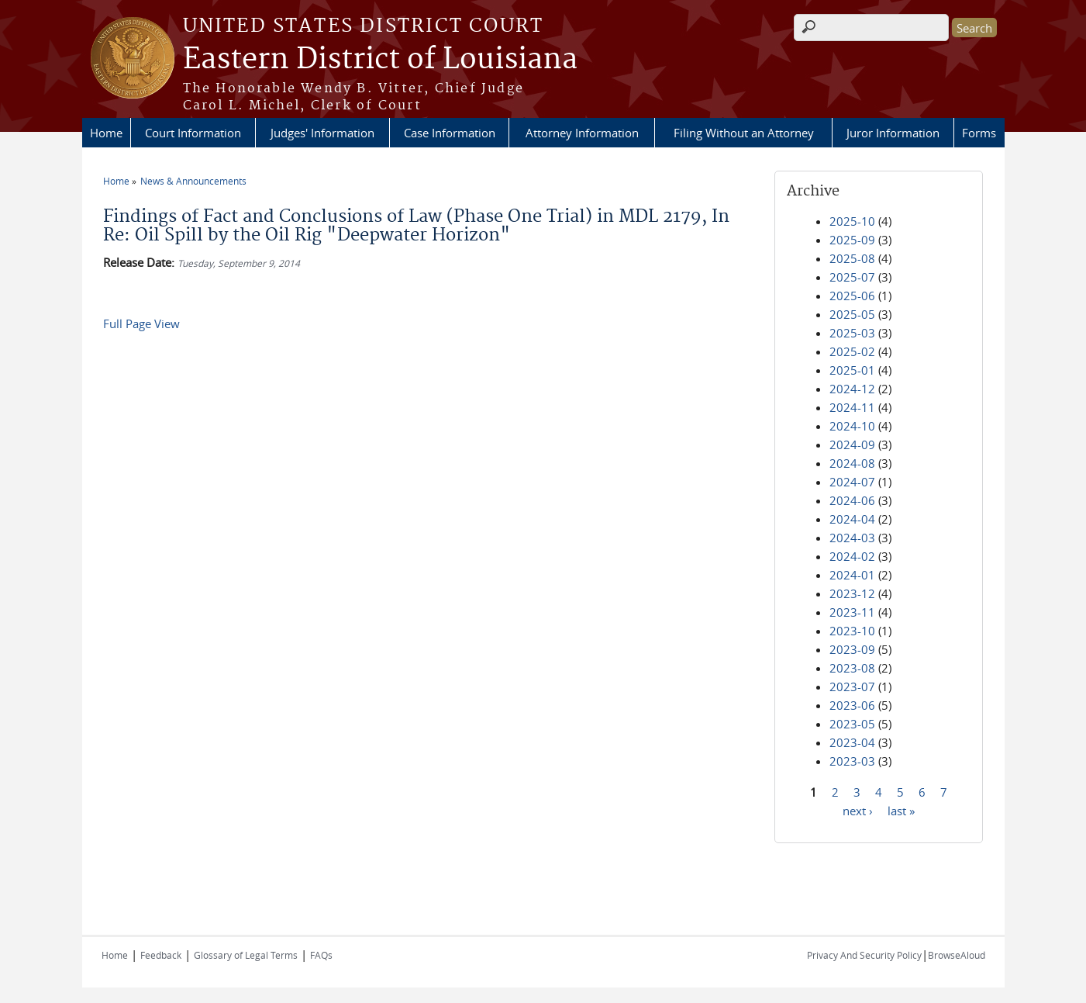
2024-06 (852, 500)
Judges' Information (322, 132)
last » (901, 810)
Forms (979, 132)
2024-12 (852, 388)
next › (858, 810)
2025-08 (852, 258)
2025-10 (852, 221)
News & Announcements (193, 181)
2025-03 (852, 333)
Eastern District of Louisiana (380, 60)
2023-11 (852, 612)
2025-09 (852, 239)
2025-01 (852, 370)
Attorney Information (582, 132)
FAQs (321, 955)
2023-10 (852, 630)
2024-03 (852, 537)
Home (106, 132)
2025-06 (852, 295)
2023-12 (852, 593)
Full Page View (141, 323)
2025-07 (852, 277)
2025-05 (852, 314)
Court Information (193, 132)
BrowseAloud (956, 955)
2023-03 (852, 761)
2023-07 (852, 686)
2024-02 (852, 556)
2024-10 (852, 426)
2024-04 (852, 519)
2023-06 (852, 705)
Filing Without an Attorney (744, 132)
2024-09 (852, 444)
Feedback (160, 955)
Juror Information (892, 132)
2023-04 (852, 742)
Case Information (449, 132)
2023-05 (852, 723)
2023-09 (852, 649)
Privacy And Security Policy (864, 955)
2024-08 (852, 463)
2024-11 (852, 407)
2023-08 (852, 668)
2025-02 (852, 351)
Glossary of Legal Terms (246, 955)
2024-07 (852, 481)
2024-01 (852, 575)
